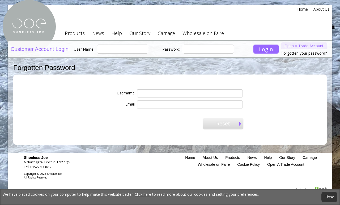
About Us (321, 9)
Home (302, 9)
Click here (143, 194)
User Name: (84, 49)
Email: (130, 104)
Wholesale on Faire (203, 33)
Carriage (166, 33)
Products (75, 33)
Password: (171, 49)
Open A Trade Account (304, 45)
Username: (126, 92)
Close (329, 197)
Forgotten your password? (304, 53)
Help (117, 33)
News (98, 33)
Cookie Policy (248, 164)
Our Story (139, 33)
